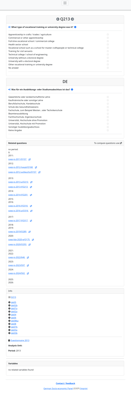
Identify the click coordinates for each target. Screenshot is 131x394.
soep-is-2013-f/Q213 (18, 186)
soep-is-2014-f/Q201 (18, 194)
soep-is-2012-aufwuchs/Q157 (22, 172)
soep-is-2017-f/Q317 (18, 220)
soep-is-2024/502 (16, 273)
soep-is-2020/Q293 (17, 244)
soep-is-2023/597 (16, 265)
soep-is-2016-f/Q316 (18, 205)
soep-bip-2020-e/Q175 (19, 239)
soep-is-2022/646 (16, 257)
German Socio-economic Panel (58, 388)
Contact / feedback (65, 383)
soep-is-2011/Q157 (17, 159)
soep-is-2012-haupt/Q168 (20, 167)
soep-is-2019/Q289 (17, 231)
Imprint (84, 388)
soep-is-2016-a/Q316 (18, 210)
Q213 (13, 297)
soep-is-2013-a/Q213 (18, 182)
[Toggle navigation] (65, 3)
